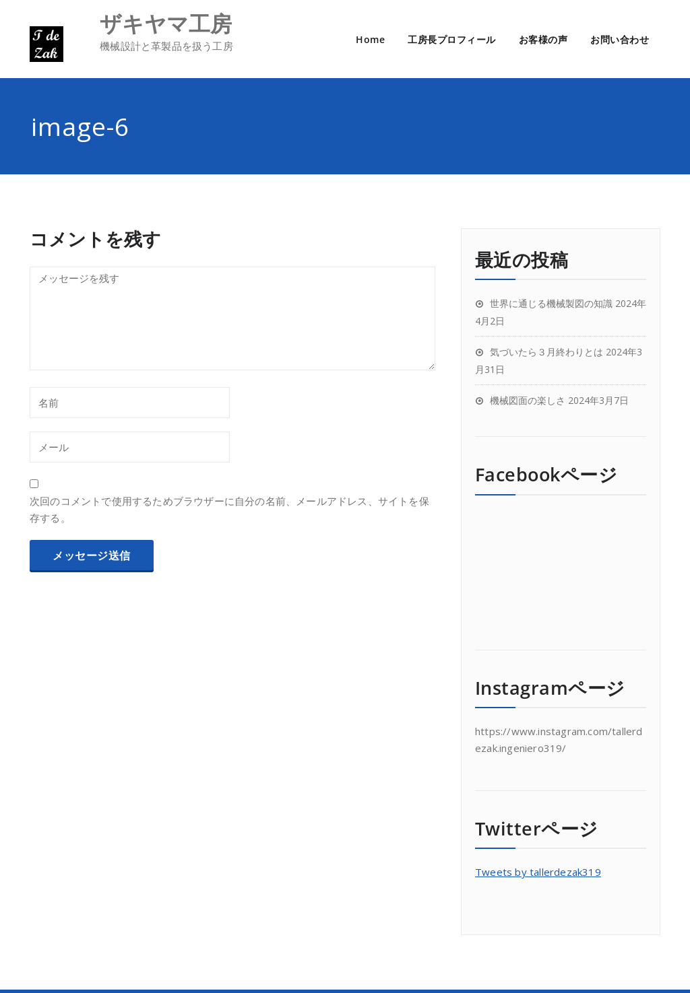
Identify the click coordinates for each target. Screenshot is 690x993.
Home (370, 39)
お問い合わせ (619, 39)
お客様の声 (543, 39)
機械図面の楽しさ (527, 400)
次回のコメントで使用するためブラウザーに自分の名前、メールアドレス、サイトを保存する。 (229, 509)
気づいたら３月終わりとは (546, 351)
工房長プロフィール (452, 39)
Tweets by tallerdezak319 (538, 872)
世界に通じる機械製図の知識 (551, 303)
